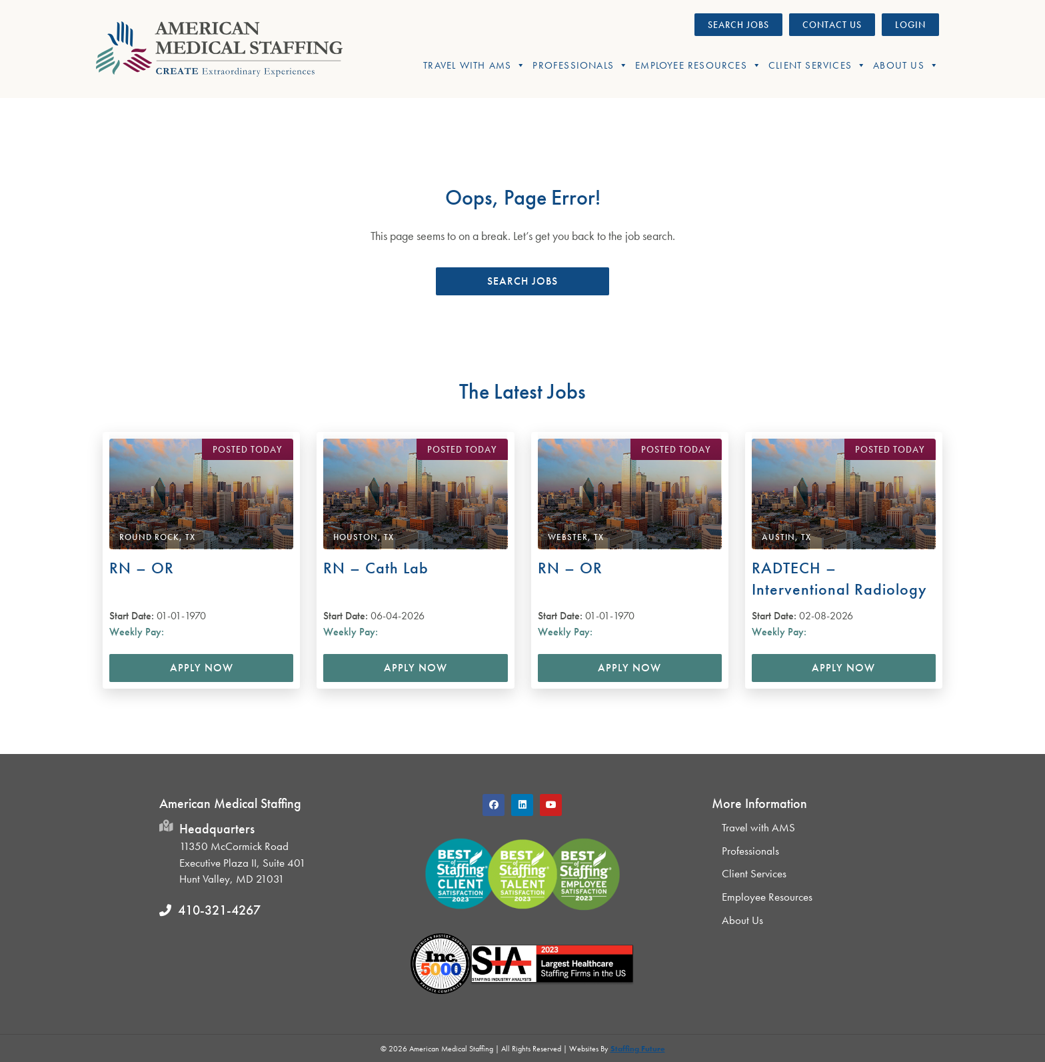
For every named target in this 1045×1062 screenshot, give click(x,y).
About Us (906, 65)
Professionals (580, 65)
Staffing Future (637, 1048)
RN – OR (141, 567)
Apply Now (201, 668)
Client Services (817, 65)
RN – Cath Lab (376, 567)
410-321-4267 (219, 910)
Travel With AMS (474, 65)
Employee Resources (698, 65)
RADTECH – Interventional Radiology (839, 578)
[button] (522, 281)
